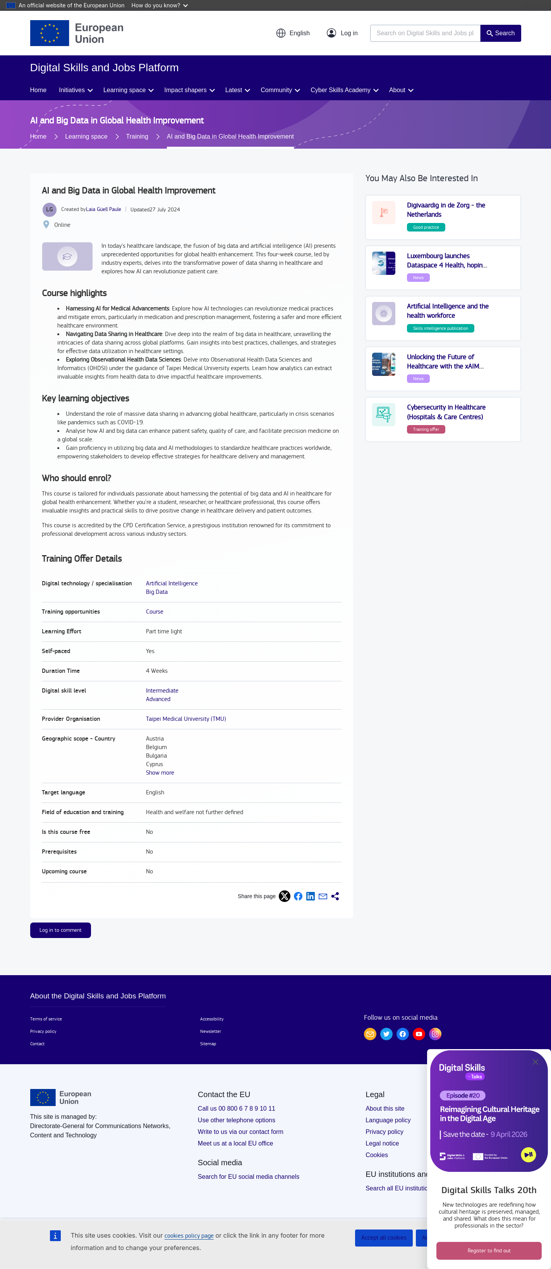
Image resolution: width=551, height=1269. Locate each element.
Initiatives (72, 90)
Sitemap (208, 1043)
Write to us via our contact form (240, 1131)
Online (62, 225)
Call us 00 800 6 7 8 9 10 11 (236, 1108)
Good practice (426, 227)
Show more (160, 773)
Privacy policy (43, 1031)
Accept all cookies (384, 1238)
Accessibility (212, 1019)
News (418, 277)
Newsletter (210, 1031)
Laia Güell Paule (103, 209)
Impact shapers (185, 90)
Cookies (377, 1155)
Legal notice (382, 1143)
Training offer (426, 429)
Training (137, 136)
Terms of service (46, 1019)
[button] (292, 33)
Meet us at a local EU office (235, 1143)
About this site (385, 1108)
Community (276, 90)
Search (505, 33)
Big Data (157, 592)
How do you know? (160, 5)
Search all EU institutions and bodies (416, 1188)
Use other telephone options (236, 1120)
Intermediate (162, 691)
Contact (37, 1043)
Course (154, 612)
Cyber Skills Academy (341, 90)
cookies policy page (189, 1236)
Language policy (388, 1120)
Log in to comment (60, 930)
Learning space (124, 90)
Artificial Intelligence (172, 583)
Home (38, 90)
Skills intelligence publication (440, 328)
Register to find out (489, 1251)
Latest (233, 90)
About (397, 90)
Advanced (158, 699)
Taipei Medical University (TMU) (186, 719)
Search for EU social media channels (248, 1176)
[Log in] (342, 33)
